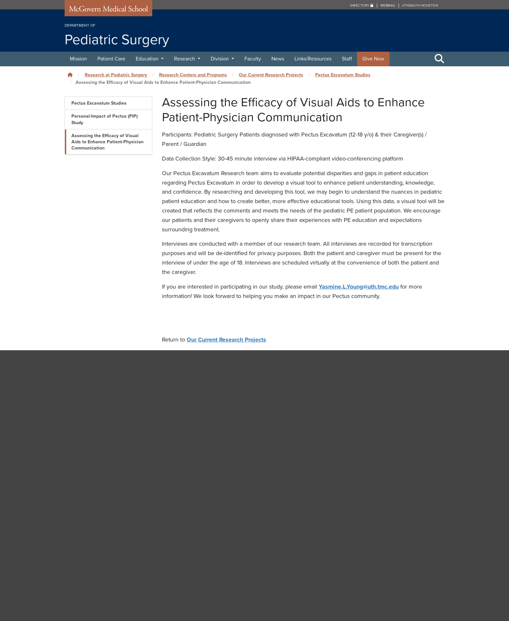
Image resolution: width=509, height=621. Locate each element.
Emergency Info (340, 563)
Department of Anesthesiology (356, 412)
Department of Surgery (348, 501)
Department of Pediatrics (350, 487)
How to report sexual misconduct (357, 574)
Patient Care (111, 59)
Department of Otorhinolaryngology (362, 472)
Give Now (373, 59)
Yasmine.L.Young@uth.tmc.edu (359, 286)
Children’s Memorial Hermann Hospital (365, 368)
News (277, 59)
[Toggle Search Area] (439, 59)
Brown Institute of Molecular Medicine (365, 398)
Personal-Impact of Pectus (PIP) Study (104, 119)
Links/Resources (312, 59)
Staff (347, 59)
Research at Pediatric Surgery (116, 75)
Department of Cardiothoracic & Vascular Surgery (377, 427)
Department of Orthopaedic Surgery (362, 457)
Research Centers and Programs (193, 75)
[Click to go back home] (70, 75)
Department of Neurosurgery (354, 442)
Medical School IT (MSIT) (220, 563)
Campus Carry (339, 542)
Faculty (252, 59)
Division (220, 59)
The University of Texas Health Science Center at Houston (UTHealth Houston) (335, 602)
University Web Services (218, 553)
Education (148, 59)
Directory (362, 5)
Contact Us (205, 542)
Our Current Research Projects (271, 75)
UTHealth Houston (420, 5)
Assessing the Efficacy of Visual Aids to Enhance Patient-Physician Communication (107, 142)
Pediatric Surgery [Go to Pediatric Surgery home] (94, 364)
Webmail (388, 5)
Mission (78, 59)
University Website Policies (351, 584)
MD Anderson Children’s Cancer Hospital (368, 383)
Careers (332, 553)
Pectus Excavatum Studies (342, 75)
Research (185, 59)
